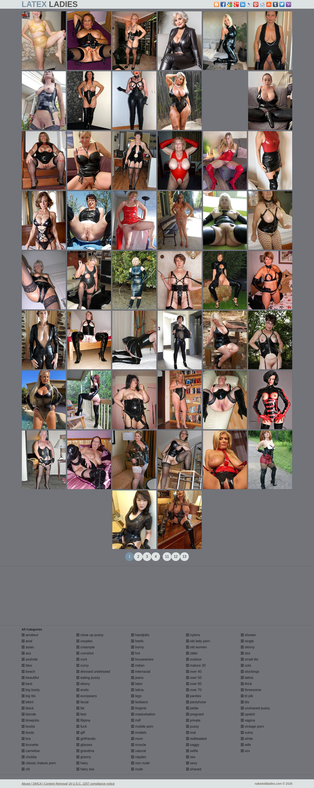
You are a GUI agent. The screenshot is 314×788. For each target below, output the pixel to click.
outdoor (194, 659)
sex (190, 757)
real (191, 732)
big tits (29, 696)
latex (136, 684)
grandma (85, 751)
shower (248, 635)
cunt (81, 659)
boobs (28, 726)
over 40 (194, 671)
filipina (83, 720)
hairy (82, 763)
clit (26, 769)
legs (136, 696)
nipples (138, 757)
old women (196, 647)
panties (193, 696)
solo (246, 665)
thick (246, 684)
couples (84, 641)
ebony (83, 684)
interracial (140, 671)
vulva (247, 732)
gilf (80, 732)
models (138, 732)
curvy (82, 665)
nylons (193, 635)
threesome (251, 690)
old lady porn (198, 641)
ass (26, 653)
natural (138, 751)
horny (137, 647)
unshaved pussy (255, 708)
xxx (245, 751)
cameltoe (31, 751)
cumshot (85, 653)
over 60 (194, 684)
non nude (140, 763)
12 (176, 556)
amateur (30, 635)
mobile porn (142, 726)
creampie (85, 647)
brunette (30, 745)
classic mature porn (39, 763)
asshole (30, 659)
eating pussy (88, 678)
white (247, 739)
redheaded (196, 739)
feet (81, 714)
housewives (142, 659)
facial (82, 702)
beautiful (30, 678)
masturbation (143, 714)
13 (184, 556)
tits (245, 702)
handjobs (140, 635)
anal (27, 641)
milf (135, 720)
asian (28, 647)
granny (83, 757)
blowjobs (30, 720)
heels (137, 641)
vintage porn (252, 726)
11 (167, 556)
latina (137, 690)
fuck (81, 726)
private (193, 720)
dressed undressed (93, 671)
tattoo (247, 678)
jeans (137, 678)
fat (80, 708)
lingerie (138, 708)
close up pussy (89, 635)
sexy (191, 763)
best (27, 684)
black (28, 708)
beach (28, 671)
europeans (86, 696)
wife (246, 745)
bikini (28, 702)
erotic (82, 690)
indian (137, 665)
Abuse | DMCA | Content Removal (45, 783)
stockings (250, 671)
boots (28, 732)
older (192, 653)
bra (26, 739)
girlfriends (86, 739)
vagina (248, 720)
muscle (138, 745)
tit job (247, 696)
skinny (248, 647)
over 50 (194, 678)
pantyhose (196, 702)
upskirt (248, 714)
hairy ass (85, 769)
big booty (31, 690)
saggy (192, 745)
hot (135, 653)
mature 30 (196, 665)
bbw (27, 665)
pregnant (195, 714)
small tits (249, 659)
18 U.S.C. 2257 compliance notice (91, 783)
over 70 (194, 690)
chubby (29, 757)
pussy (192, 726)
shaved (193, 769)
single (247, 641)
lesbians (139, 702)
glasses (84, 745)
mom (137, 739)
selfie (192, 751)
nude (137, 769)
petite (192, 708)
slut (245, 653)
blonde (29, 714)
